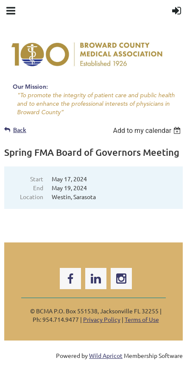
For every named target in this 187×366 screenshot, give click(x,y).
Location (31, 196)
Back (19, 130)
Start (36, 179)
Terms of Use (142, 319)
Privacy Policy (101, 319)
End (38, 187)
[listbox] (148, 130)
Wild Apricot (106, 355)
